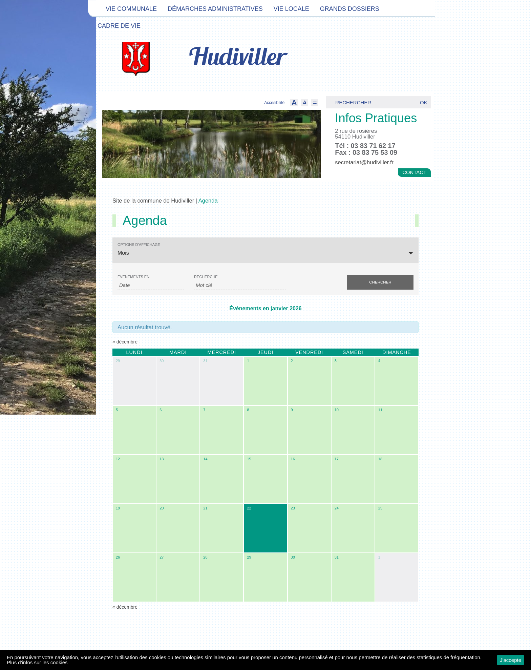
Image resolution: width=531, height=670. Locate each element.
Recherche (206, 277)
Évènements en (133, 277)
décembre (124, 341)
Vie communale (131, 8)
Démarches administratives (215, 8)
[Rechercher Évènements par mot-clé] (240, 285)
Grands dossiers (349, 8)
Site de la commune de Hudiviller (153, 200)
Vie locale (291, 8)
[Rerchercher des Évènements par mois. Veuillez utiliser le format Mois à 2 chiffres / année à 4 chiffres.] (151, 285)
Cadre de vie (119, 25)
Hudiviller (237, 58)
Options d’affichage (139, 245)
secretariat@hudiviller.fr (364, 162)
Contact (414, 172)
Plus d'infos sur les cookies (37, 662)
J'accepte (510, 660)
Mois (123, 253)
